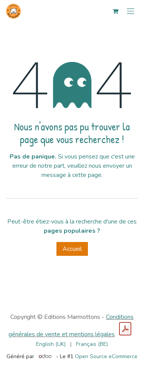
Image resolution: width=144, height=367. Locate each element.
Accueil (72, 249)
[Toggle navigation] (130, 11)
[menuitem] (51, 344)
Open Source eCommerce (106, 356)
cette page (86, 175)
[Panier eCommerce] (115, 11)
